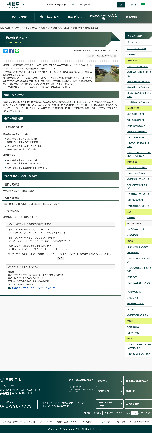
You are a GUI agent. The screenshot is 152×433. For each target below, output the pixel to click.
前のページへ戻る (94, 413)
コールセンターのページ (106, 404)
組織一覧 (130, 391)
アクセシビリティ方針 (139, 422)
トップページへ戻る (114, 413)
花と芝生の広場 (134, 292)
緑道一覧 (131, 218)
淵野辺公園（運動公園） (137, 132)
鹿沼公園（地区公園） (136, 114)
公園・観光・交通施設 (61, 28)
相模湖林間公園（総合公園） (138, 87)
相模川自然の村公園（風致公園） (139, 74)
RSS (75, 422)
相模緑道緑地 (133, 235)
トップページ (17, 28)
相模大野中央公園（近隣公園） (138, 186)
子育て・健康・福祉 (48, 16)
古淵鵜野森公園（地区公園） (138, 194)
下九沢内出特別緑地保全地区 (138, 284)
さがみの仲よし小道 (135, 229)
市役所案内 (103, 391)
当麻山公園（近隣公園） (137, 173)
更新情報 (121, 422)
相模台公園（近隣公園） (137, 168)
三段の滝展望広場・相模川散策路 (139, 269)
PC (135, 413)
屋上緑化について (134, 309)
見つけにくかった (63, 249)
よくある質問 (132, 404)
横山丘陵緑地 (133, 253)
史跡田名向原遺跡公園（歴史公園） (139, 145)
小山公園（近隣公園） (136, 137)
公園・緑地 (77, 28)
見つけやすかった (20, 249)
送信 (60, 258)
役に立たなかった (57, 233)
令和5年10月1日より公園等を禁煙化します (139, 346)
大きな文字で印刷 (105, 56)
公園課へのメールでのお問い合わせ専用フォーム (34, 288)
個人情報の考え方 (13, 422)
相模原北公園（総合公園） (137, 67)
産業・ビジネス (76, 16)
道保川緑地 (132, 277)
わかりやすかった (20, 241)
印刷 (89, 56)
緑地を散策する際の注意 (137, 247)
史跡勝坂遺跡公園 (135, 200)
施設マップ (45, 28)
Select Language (56, 5)
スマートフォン (145, 413)
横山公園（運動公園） (136, 120)
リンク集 (108, 422)
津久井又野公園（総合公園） (138, 82)
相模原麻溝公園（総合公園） (138, 179)
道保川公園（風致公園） (137, 126)
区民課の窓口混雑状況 (137, 381)
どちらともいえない (36, 233)
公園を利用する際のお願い (138, 354)
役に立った (17, 233)
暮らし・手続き (20, 16)
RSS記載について (91, 422)
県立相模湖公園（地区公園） (138, 102)
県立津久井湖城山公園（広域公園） (139, 95)
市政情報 (131, 16)
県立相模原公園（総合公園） (138, 206)
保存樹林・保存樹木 (135, 304)
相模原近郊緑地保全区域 (137, 315)
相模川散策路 (133, 327)
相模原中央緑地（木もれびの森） (139, 260)
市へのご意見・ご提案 (58, 422)
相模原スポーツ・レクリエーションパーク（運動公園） (139, 154)
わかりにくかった (63, 241)
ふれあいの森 (132, 298)
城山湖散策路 (133, 333)
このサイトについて (35, 422)
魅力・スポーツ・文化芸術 (103, 17)
